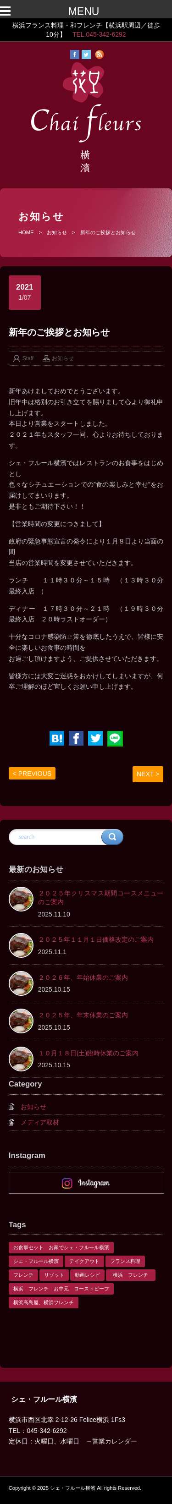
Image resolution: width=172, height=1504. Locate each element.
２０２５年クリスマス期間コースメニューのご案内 (101, 897)
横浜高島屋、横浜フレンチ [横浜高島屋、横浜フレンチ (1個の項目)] (43, 1302)
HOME (26, 232)
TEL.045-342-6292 (99, 34)
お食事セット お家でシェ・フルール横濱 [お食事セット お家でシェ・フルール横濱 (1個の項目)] (61, 1247)
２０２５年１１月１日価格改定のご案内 (96, 939)
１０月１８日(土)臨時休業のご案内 (88, 1053)
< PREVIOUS (32, 773)
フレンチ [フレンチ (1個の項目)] (23, 1275)
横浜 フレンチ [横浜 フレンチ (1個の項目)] (133, 1275)
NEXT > (148, 774)
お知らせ (57, 232)
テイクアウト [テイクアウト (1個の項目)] (84, 1261)
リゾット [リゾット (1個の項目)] (54, 1275)
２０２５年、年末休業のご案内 (83, 1015)
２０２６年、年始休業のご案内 (83, 977)
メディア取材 (40, 1122)
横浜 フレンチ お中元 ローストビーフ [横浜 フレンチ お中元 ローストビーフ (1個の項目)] (61, 1288)
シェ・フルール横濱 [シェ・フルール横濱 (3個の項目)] (36, 1261)
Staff (27, 358)
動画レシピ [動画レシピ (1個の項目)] (87, 1275)
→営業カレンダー (111, 1441)
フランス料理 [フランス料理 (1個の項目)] (125, 1261)
